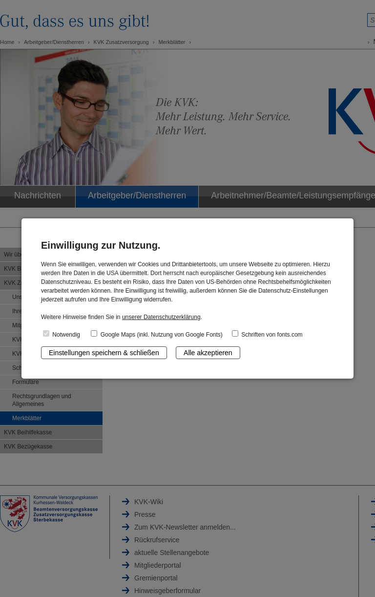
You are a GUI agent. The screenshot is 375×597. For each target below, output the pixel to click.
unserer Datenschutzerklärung (161, 317)
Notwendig (61, 334)
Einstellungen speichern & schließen (104, 353)
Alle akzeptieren (208, 353)
